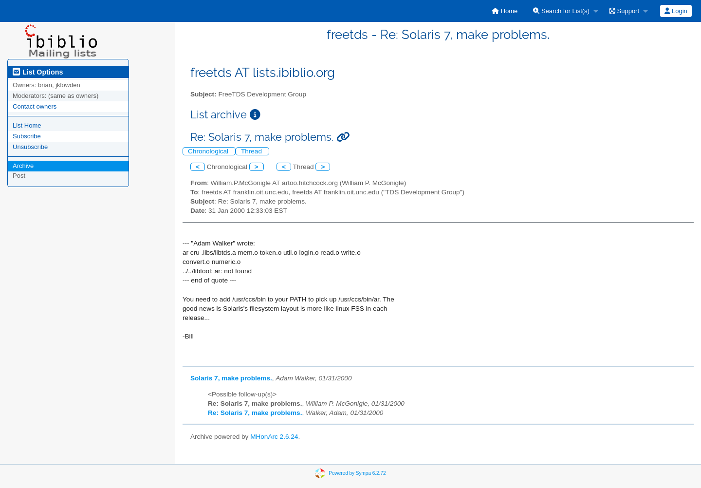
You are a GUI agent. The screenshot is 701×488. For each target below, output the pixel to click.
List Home (27, 125)
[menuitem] (504, 11)
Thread (252, 151)
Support (624, 11)
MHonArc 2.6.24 (274, 436)
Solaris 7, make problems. (231, 378)
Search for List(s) (561, 11)
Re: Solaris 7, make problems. (255, 412)
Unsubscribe (30, 146)
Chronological (209, 151)
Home (504, 11)
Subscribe (27, 136)
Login (675, 11)
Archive (23, 165)
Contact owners (34, 106)
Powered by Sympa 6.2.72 (357, 473)
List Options (38, 72)
